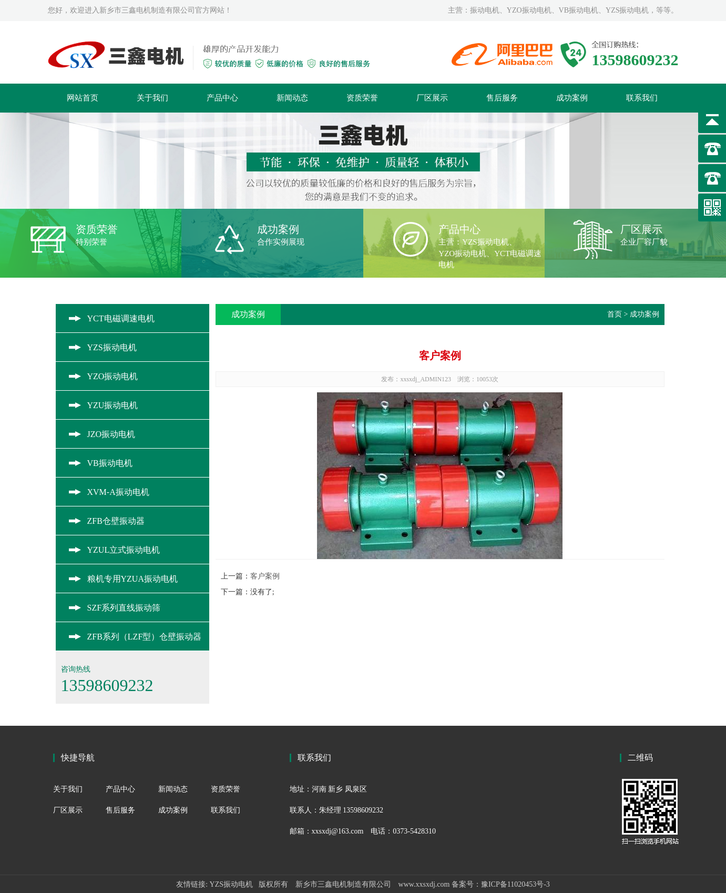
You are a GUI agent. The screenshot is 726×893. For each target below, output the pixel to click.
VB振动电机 (109, 463)
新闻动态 (292, 98)
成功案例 (572, 98)
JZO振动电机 (111, 434)
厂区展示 (432, 98)
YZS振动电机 (112, 347)
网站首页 (82, 98)
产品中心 (222, 98)
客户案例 (265, 576)
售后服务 (502, 98)
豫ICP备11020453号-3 (515, 884)
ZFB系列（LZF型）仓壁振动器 (144, 636)
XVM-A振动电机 (118, 492)
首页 (614, 314)
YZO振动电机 (112, 376)
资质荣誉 (362, 98)
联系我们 (642, 98)
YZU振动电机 (112, 405)
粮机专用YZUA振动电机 (132, 578)
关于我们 (152, 98)
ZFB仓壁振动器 (116, 520)
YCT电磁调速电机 (121, 318)
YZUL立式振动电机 (123, 549)
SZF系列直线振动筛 (124, 607)
